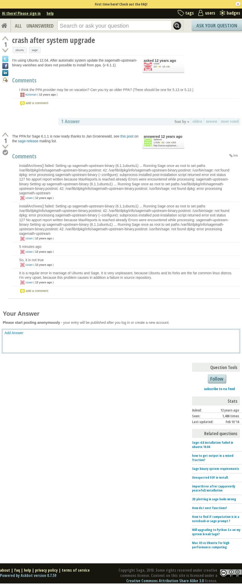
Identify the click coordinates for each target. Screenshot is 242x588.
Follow (216, 378)
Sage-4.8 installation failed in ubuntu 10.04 (212, 444)
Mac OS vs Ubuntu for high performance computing (210, 544)
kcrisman (31, 94)
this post (126, 136)
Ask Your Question (216, 25)
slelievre (158, 139)
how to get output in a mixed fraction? (212, 457)
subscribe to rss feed (219, 388)
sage (35, 50)
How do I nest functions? (209, 508)
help (50, 13)
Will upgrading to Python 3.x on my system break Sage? (216, 531)
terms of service (76, 570)
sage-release (28, 141)
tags (189, 13)
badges (233, 13)
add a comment (37, 103)
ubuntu (19, 50)
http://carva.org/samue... (166, 145)
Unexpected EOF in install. (210, 477)
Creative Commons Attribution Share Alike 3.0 (165, 580)
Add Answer (14, 333)
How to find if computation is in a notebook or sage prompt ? (215, 518)
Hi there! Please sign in (21, 13)
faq (17, 570)
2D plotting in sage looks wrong (214, 499)
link (235, 155)
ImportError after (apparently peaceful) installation (213, 488)
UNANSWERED (40, 25)
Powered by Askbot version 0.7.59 (28, 575)
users (210, 13)
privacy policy (46, 570)
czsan (157, 63)
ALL (18, 25)
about (5, 570)
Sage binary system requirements (215, 468)
